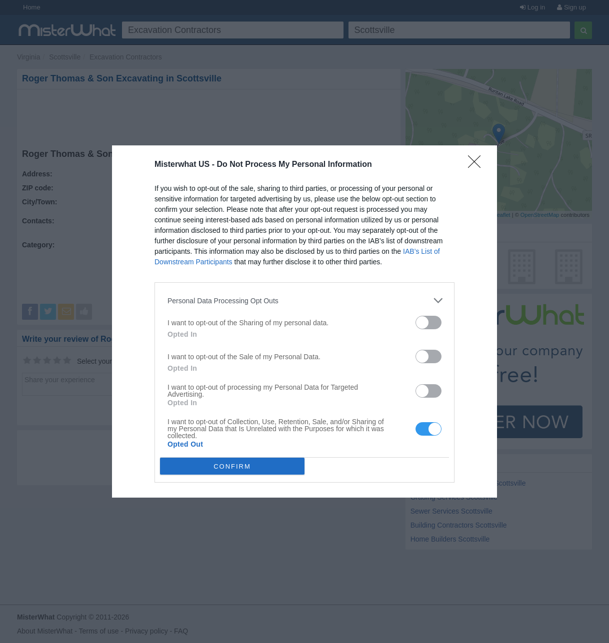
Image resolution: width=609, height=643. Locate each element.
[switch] (429, 322)
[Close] (477, 164)
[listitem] (305, 300)
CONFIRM (232, 466)
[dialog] (304, 321)
